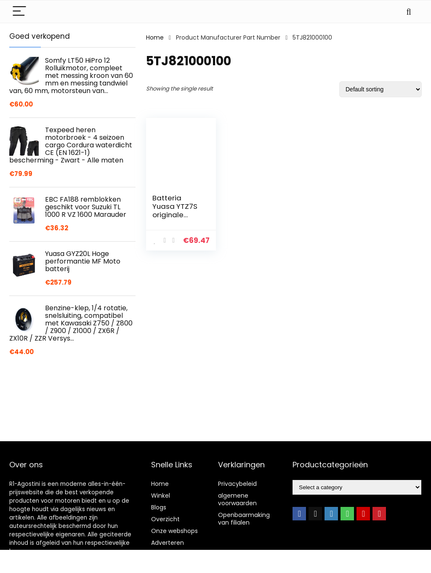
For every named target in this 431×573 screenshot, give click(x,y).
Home (155, 37)
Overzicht (165, 519)
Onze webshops (174, 531)
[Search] (409, 11)
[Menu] (19, 11)
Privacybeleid (237, 484)
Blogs (158, 507)
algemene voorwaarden (237, 499)
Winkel (160, 495)
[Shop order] (380, 89)
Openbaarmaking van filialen (244, 519)
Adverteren (167, 542)
